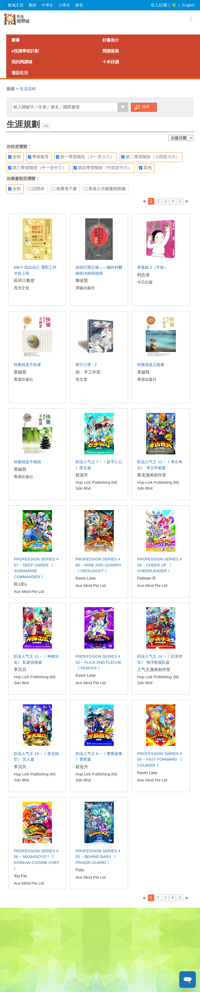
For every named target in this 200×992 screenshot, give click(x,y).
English (188, 5)
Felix (80, 870)
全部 (14, 157)
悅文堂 (81, 379)
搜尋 (146, 107)
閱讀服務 (110, 51)
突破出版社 (85, 288)
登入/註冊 (159, 5)
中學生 (47, 5)
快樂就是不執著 (27, 364)
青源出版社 (23, 379)
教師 (32, 5)
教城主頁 (15, 5)
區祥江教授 (24, 280)
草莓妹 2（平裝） (152, 267)
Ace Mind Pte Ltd (29, 591)
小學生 (64, 5)
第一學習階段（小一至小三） (85, 157)
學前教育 (38, 157)
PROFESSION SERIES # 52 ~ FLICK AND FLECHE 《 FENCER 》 (99, 662)
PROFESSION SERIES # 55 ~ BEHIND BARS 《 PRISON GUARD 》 (98, 857)
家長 (79, 5)
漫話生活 (19, 73)
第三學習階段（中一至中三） (37, 167)
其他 (145, 167)
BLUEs (20, 584)
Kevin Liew (86, 578)
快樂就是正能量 (150, 364)
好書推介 (110, 40)
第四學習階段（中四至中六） (103, 167)
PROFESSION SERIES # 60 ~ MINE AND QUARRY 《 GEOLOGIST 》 (98, 565)
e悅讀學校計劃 (25, 51)
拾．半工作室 (88, 372)
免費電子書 (64, 188)
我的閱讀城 (21, 62)
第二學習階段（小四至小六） (150, 157)
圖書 (15, 40)
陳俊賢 (82, 280)
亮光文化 (21, 288)
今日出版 (145, 282)
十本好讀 (110, 62)
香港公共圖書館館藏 (105, 188)
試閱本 (36, 188)
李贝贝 (20, 669)
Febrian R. (147, 578)
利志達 (143, 275)
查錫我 (20, 372)
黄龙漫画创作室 (151, 475)
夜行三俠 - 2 (86, 364)
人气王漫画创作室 (153, 669)
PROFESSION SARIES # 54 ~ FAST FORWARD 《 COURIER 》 (159, 759)
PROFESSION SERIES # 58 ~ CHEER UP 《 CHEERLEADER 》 (159, 565)
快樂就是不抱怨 (27, 462)
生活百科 (27, 89)
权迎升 (82, 475)
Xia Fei (20, 876)
